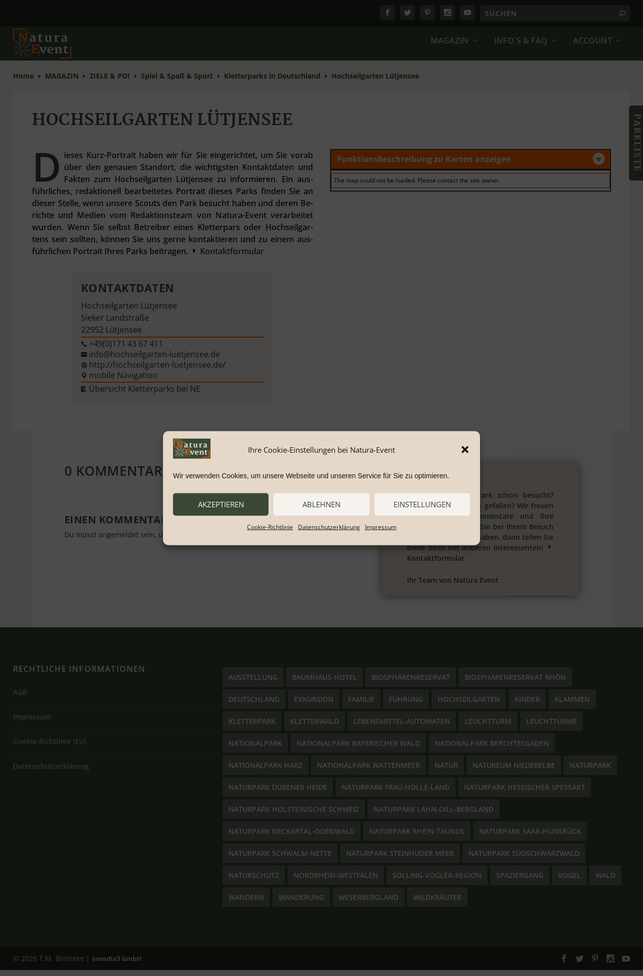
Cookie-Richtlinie (270, 526)
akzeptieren (221, 504)
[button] (465, 450)
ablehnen (321, 504)
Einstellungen (422, 504)
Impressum (380, 526)
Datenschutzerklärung (329, 526)
